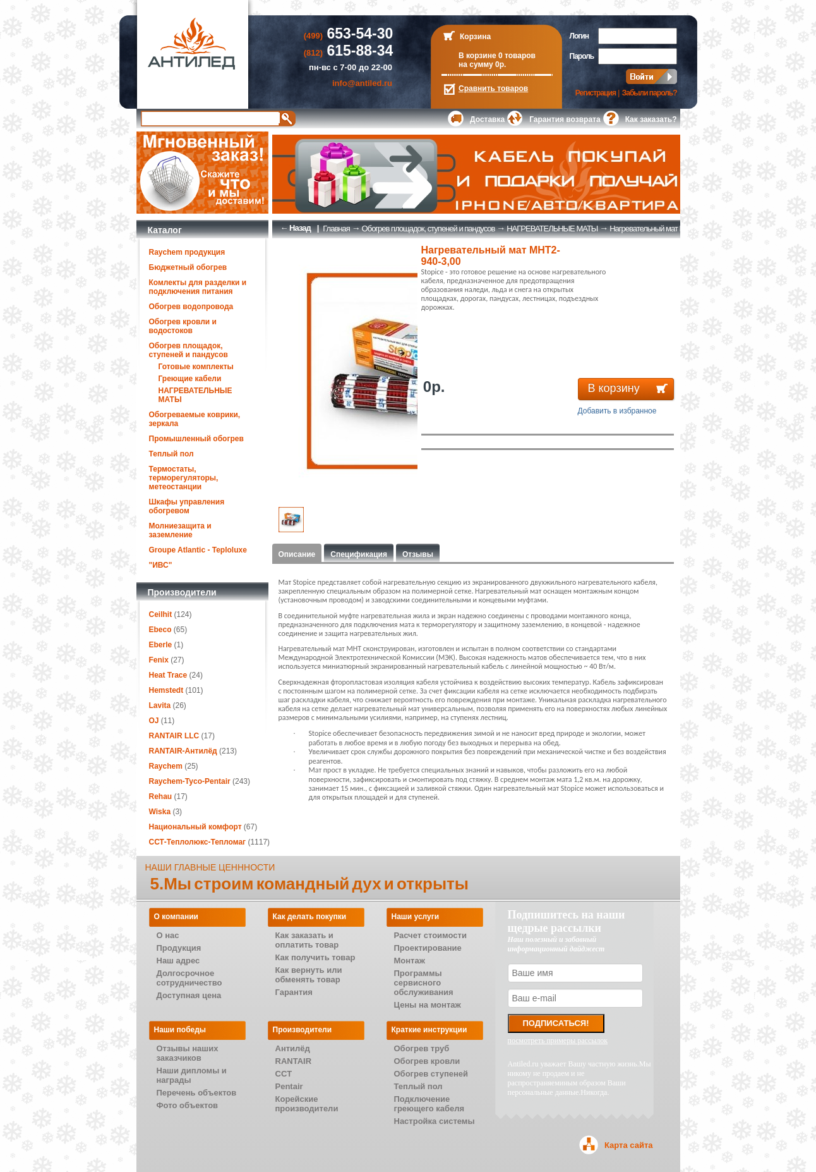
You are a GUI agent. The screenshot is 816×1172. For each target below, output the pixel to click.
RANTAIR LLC (174, 735)
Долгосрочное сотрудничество (189, 977)
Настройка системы (434, 1121)
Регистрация (595, 93)
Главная (336, 228)
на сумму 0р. (482, 64)
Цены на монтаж (427, 1005)
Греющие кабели (190, 378)
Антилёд (292, 1048)
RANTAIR (293, 1061)
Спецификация (358, 554)
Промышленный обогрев (196, 438)
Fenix (159, 660)
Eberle (160, 644)
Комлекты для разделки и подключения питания (198, 287)
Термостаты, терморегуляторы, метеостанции (184, 478)
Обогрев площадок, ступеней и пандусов (188, 350)
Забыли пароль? (649, 93)
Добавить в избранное (617, 410)
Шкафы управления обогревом (187, 506)
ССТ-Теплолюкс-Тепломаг (197, 842)
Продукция (179, 948)
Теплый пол (171, 453)
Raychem (166, 766)
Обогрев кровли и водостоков (183, 326)
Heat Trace (168, 675)
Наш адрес (178, 960)
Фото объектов (188, 1105)
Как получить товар (315, 957)
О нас (168, 935)
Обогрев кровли (427, 1061)
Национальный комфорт (195, 826)
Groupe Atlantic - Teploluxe (198, 550)
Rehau (160, 796)
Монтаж (409, 960)
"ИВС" (160, 565)
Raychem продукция (187, 252)
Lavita (160, 705)
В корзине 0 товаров (497, 55)
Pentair (289, 1086)
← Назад (295, 228)
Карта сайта (628, 1145)
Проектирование (428, 948)
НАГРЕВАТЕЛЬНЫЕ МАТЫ (552, 228)
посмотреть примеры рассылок (558, 1040)
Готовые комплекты (196, 366)
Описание (297, 554)
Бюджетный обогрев (188, 267)
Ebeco (160, 629)
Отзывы (417, 554)
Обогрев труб (422, 1048)
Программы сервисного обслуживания (423, 982)
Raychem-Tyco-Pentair (191, 781)
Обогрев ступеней (431, 1073)
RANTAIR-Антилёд (183, 751)
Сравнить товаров (493, 88)
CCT (283, 1073)
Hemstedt (166, 690)
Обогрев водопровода (191, 306)
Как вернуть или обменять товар (308, 974)
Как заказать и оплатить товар (307, 940)
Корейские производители (307, 1103)
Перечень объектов (197, 1092)
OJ (154, 720)
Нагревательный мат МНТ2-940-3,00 (668, 228)
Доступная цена (189, 995)
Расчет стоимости (430, 935)
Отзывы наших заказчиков (188, 1053)
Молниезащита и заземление (180, 530)
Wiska (160, 811)
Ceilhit (160, 614)
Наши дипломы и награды (192, 1075)
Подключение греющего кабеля (429, 1103)
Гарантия (294, 992)
